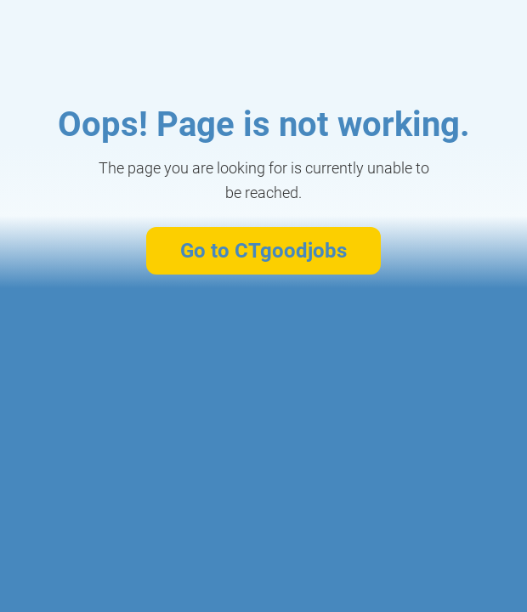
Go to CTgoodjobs (263, 251)
